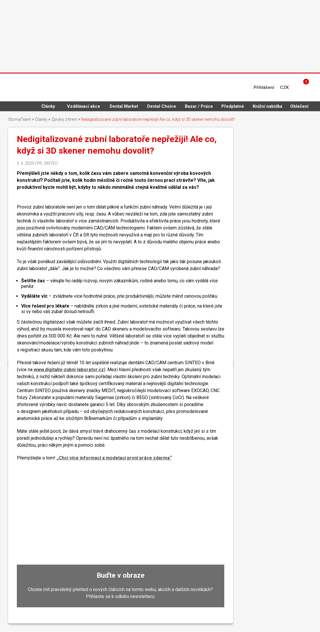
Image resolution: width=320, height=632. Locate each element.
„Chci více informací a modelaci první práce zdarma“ (114, 458)
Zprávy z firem (64, 119)
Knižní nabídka (267, 106)
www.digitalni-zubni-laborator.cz (69, 369)
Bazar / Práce (199, 106)
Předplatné (232, 106)
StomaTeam (19, 119)
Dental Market (124, 106)
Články (48, 106)
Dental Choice (161, 106)
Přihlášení (264, 87)
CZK (284, 87)
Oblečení (299, 106)
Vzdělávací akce (83, 106)
